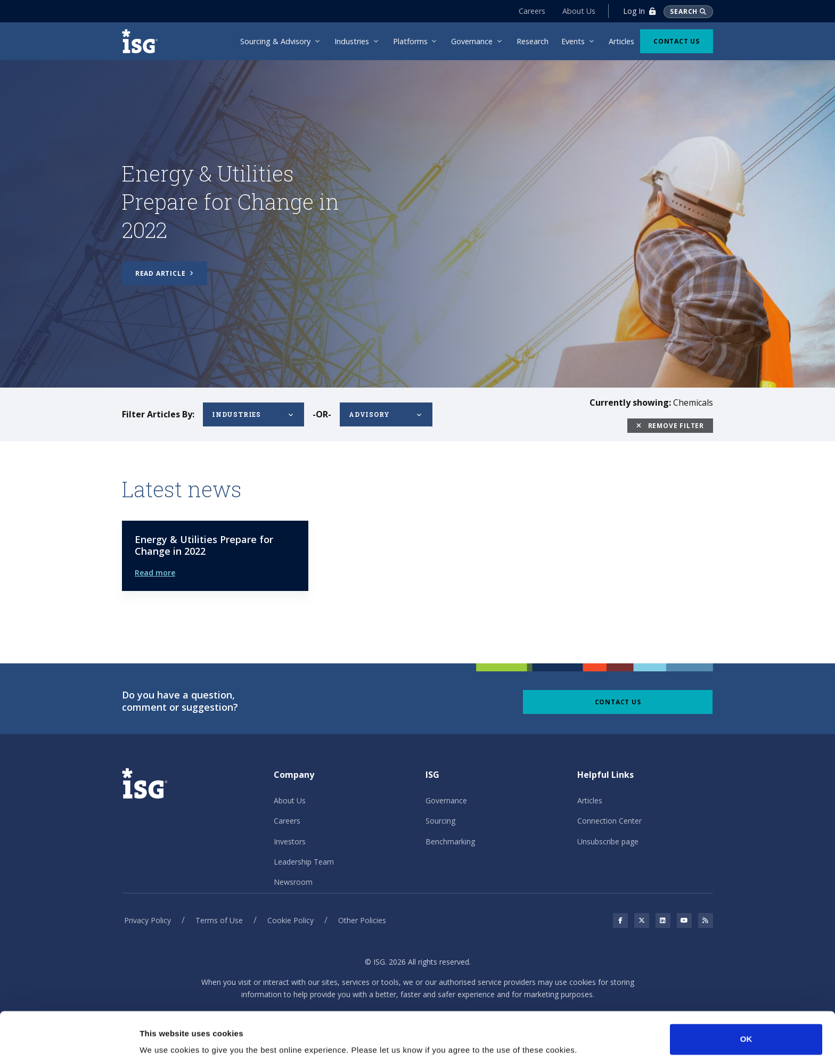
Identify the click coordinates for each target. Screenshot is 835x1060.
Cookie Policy (290, 920)
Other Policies (362, 920)
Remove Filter (670, 425)
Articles (589, 800)
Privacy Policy (147, 920)
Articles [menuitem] (621, 41)
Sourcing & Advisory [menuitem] (275, 41)
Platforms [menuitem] (410, 41)
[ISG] (143, 41)
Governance (446, 800)
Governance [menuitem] (472, 41)
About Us (578, 11)
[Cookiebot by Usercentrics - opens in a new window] (69, 1039)
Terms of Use (219, 920)
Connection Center (609, 821)
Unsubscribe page (607, 841)
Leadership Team (304, 862)
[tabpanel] (417, 222)
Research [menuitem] (533, 41)
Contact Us (676, 41)
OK (746, 999)
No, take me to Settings (184, 1038)
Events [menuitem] (573, 41)
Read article (164, 273)
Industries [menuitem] (351, 41)
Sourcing (440, 821)
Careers (532, 11)
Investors (290, 841)
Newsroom (293, 882)
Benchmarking (450, 841)
